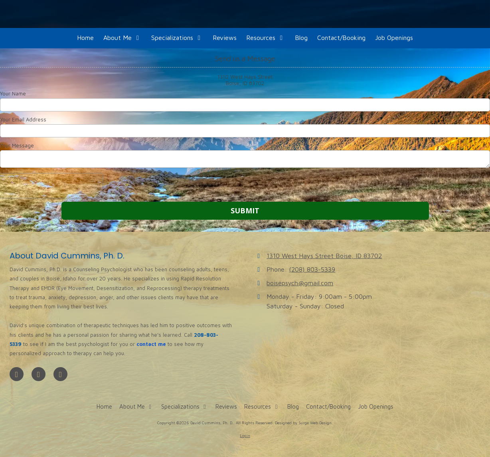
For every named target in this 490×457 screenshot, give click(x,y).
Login (245, 435)
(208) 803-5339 (312, 269)
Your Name (13, 93)
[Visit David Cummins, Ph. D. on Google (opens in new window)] (38, 374)
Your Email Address (23, 119)
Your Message (17, 145)
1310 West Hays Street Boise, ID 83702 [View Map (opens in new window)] (324, 255)
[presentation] (51, 186)
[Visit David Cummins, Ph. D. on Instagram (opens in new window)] (60, 374)
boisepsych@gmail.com (300, 282)
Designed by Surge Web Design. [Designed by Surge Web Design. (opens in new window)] (304, 422)
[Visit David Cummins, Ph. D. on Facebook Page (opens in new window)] (17, 374)
